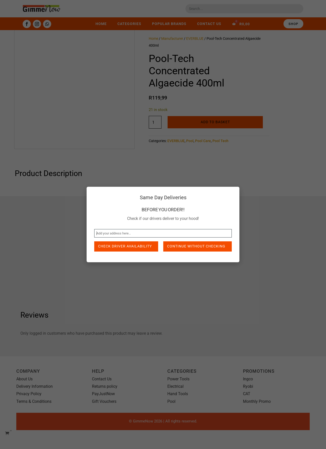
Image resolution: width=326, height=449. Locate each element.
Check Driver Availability (125, 246)
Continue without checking (196, 246)
